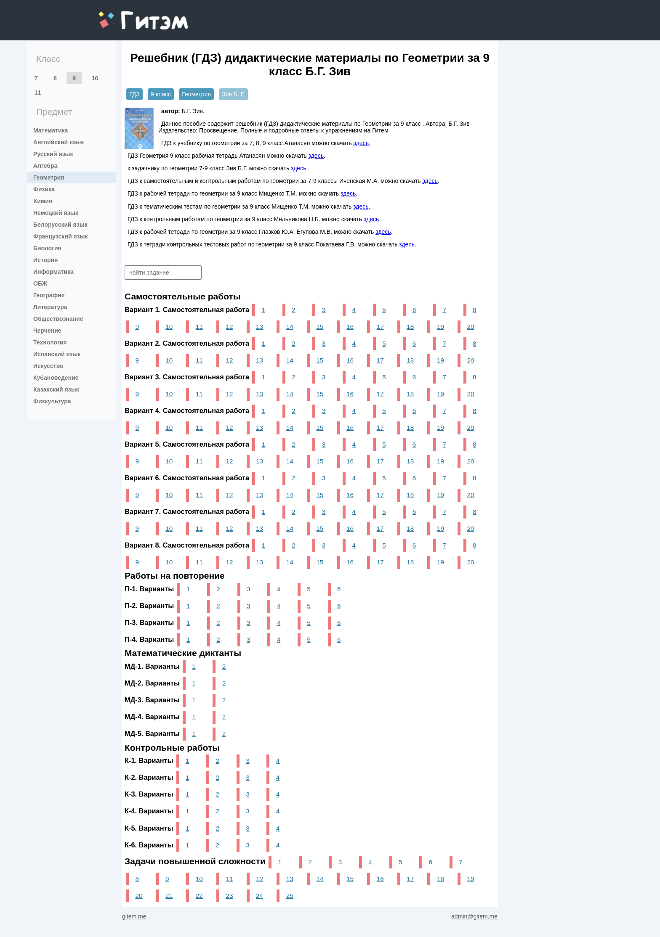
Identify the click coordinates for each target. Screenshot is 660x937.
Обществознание (58, 318)
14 (289, 326)
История (45, 260)
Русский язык (53, 154)
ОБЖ (40, 283)
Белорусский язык (60, 224)
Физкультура (52, 401)
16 (350, 326)
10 (95, 78)
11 (38, 92)
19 (440, 326)
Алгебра (45, 165)
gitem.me (120, 14)
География (49, 295)
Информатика (53, 271)
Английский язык (58, 142)
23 (229, 895)
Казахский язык (56, 389)
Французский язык (60, 236)
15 (319, 326)
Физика (44, 189)
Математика (50, 130)
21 (169, 895)
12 (229, 326)
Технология (50, 342)
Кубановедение (56, 377)
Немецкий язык (55, 212)
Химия (42, 201)
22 (199, 895)
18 (410, 326)
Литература (50, 307)
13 (259, 326)
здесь (361, 143)
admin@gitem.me (474, 916)
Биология (47, 248)
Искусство (48, 366)
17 (380, 326)
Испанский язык (57, 354)
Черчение (47, 330)
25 (289, 895)
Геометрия (48, 177)
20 (470, 326)
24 (259, 895)
